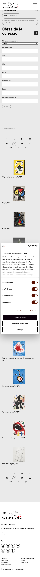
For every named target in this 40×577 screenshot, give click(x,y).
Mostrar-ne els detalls (25, 311)
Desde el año (7, 81)
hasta (4, 89)
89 (30, 144)
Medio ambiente (6, 565)
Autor (4, 72)
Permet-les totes (20, 317)
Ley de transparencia (27, 558)
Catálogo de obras (9, 20)
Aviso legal (4, 560)
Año (3, 64)
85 (30, 139)
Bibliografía (13, 15)
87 (14, 144)
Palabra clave (7, 47)
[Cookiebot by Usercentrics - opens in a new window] (29, 246)
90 (11, 148)
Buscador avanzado (10, 10)
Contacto (4, 558)
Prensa (23, 560)
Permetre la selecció (20, 323)
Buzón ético (24, 562)
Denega (20, 329)
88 (22, 144)
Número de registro (9, 97)
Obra (5, 15)
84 (22, 139)
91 (26, 148)
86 (7, 144)
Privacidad (4, 562)
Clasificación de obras (10, 41)
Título (4, 56)
